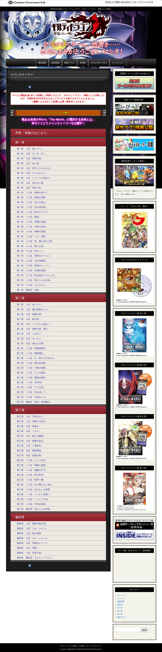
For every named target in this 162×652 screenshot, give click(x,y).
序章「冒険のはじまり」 (32, 133)
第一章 (120, 608)
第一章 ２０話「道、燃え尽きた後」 (35, 241)
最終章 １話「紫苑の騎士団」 (32, 523)
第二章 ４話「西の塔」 (29, 319)
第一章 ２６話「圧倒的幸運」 (32, 270)
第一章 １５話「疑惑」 (29, 217)
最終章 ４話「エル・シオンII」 (33, 538)
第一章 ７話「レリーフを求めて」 (34, 178)
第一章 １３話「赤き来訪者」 (32, 207)
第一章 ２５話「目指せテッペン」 (34, 265)
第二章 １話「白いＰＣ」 (30, 304)
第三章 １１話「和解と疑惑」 (32, 465)
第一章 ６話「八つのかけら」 (32, 173)
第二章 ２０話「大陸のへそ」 (32, 397)
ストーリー (121, 595)
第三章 (120, 611)
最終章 (120, 605)
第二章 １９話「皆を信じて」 (32, 392)
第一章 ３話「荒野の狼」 (30, 158)
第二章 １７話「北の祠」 (30, 382)
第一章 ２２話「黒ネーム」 (31, 251)
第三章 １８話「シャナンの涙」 (33, 499)
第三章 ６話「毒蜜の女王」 (31, 441)
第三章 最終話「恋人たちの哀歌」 (34, 509)
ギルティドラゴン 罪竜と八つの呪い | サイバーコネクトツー (81, 646)
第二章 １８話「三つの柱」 (31, 387)
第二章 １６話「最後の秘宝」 (32, 377)
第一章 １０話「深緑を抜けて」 (33, 192)
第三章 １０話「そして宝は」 (32, 460)
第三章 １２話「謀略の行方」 (32, 470)
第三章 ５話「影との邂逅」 (31, 436)
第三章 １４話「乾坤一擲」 (31, 479)
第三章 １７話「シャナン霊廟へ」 (34, 494)
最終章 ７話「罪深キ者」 (30, 552)
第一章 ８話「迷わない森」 (31, 183)
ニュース (120, 598)
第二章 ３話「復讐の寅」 (30, 314)
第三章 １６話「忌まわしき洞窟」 (34, 489)
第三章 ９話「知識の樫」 (30, 455)
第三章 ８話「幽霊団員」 (30, 450)
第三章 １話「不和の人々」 (31, 416)
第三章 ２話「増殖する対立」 (32, 421)
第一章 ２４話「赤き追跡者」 (32, 260)
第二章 (120, 614)
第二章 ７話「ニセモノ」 (30, 333)
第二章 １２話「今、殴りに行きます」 (36, 358)
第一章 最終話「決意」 (29, 290)
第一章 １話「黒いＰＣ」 (30, 148)
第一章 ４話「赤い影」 (29, 163)
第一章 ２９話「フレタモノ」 (32, 285)
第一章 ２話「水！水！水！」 (32, 153)
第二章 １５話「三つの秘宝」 (32, 372)
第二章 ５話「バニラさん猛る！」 (34, 324)
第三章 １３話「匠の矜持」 (31, 475)
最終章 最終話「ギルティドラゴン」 (35, 557)
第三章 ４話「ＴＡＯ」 (29, 431)
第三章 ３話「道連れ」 (29, 426)
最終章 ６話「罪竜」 (28, 548)
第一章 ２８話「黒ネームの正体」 (34, 280)
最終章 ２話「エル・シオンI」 (32, 528)
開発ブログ (121, 617)
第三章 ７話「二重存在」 (30, 445)
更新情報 (120, 601)
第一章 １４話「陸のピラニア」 (33, 212)
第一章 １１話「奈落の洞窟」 (32, 197)
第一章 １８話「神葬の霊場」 (32, 231)
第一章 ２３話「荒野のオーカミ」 (34, 256)
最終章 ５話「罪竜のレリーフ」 (33, 543)
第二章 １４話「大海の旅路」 (32, 368)
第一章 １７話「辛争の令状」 (32, 226)
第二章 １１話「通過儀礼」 (31, 353)
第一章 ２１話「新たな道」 (31, 246)
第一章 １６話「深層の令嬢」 (32, 221)
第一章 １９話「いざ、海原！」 (33, 236)
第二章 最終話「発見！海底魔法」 (34, 402)
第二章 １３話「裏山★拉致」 (32, 363)
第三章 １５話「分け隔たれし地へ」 (35, 484)
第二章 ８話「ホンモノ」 (30, 338)
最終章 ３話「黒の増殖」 (30, 533)
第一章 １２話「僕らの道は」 (32, 202)
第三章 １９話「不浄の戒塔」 (32, 504)
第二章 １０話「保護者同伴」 (32, 348)
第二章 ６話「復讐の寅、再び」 (33, 329)
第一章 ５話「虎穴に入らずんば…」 (35, 168)
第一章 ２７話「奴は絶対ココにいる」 (36, 275)
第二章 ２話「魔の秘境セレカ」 (33, 309)
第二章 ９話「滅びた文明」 (31, 343)
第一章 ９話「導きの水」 (30, 187)
